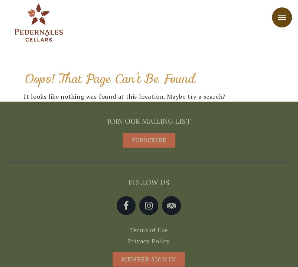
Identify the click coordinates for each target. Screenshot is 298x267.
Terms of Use (149, 230)
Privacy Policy (148, 241)
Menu (282, 17)
